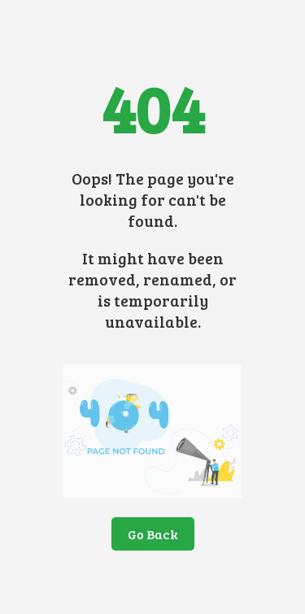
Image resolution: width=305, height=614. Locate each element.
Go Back (153, 533)
